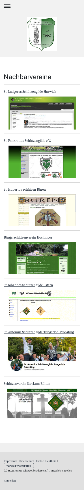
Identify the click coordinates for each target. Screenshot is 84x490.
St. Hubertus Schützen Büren (25, 189)
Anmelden (10, 480)
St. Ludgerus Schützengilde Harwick (30, 92)
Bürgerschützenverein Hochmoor (28, 237)
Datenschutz (26, 461)
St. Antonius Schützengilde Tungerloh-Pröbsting (39, 332)
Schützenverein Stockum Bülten (27, 384)
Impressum (10, 461)
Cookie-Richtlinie (46, 461)
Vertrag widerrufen (18, 465)
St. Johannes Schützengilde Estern (28, 285)
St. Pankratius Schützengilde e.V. (27, 141)
